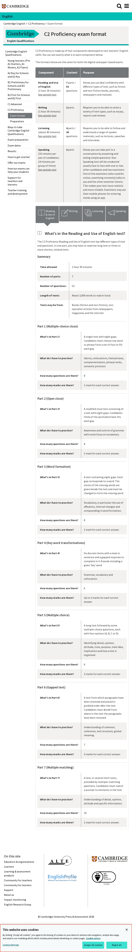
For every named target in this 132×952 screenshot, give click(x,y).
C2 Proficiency (16, 109)
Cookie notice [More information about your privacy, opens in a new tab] (93, 938)
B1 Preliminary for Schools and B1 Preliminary (18, 86)
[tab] (47, 214)
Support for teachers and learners (15, 181)
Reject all (116, 945)
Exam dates (14, 145)
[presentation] (47, 214)
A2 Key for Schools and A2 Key (18, 74)
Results (12, 151)
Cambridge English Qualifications (16, 53)
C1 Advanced (15, 104)
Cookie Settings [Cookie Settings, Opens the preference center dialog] (11, 944)
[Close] (126, 929)
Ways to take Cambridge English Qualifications (18, 130)
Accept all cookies (93, 945)
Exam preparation (18, 139)
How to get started (19, 157)
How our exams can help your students (19, 170)
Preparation (17, 121)
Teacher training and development (18, 191)
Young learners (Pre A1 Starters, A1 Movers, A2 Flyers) (19, 64)
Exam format (17, 115)
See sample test (47, 94)
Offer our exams (17, 162)
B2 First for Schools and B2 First (19, 96)
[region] (66, 938)
